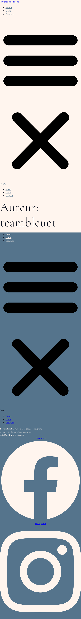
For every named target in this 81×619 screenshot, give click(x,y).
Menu (8, 11)
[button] (40, 101)
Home (9, 7)
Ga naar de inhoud (9, 1)
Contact (10, 14)
